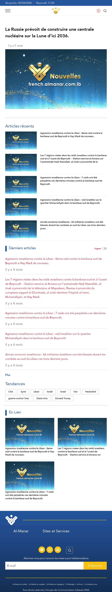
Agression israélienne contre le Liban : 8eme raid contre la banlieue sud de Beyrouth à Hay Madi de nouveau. (53, 261)
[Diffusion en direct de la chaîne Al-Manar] (57, 550)
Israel (63, 392)
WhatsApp (70, 584)
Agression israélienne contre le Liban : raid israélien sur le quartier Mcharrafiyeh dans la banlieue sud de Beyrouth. (48, 336)
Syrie (23, 392)
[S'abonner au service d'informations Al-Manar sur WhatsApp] (49, 550)
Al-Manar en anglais (37, 584)
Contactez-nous (91, 584)
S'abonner (95, 565)
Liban (36, 392)
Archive (80, 584)
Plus (7, 374)
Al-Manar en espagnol (55, 584)
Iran (76, 392)
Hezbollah (90, 392)
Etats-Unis (42, 398)
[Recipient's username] (44, 566)
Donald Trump (62, 398)
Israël (50, 392)
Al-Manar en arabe (20, 584)
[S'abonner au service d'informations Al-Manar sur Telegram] (41, 550)
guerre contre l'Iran (18, 398)
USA (10, 392)
